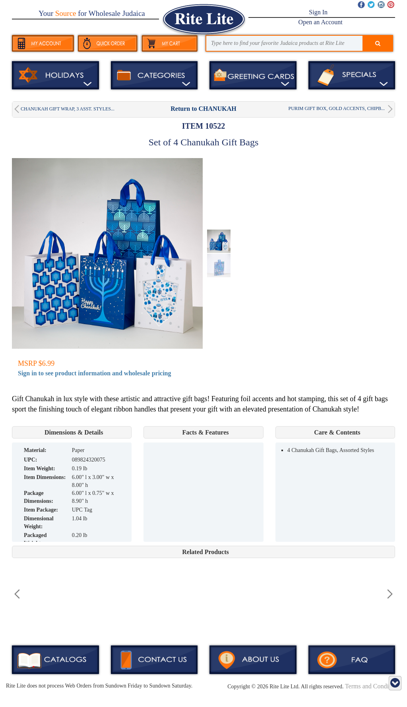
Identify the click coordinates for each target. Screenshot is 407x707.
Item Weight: (39, 468)
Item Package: (41, 510)
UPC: (30, 460)
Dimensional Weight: (39, 522)
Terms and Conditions (373, 686)
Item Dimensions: (45, 477)
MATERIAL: (35, 450)
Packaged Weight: (35, 539)
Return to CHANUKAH (203, 108)
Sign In (318, 12)
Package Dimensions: (38, 497)
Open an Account (320, 22)
